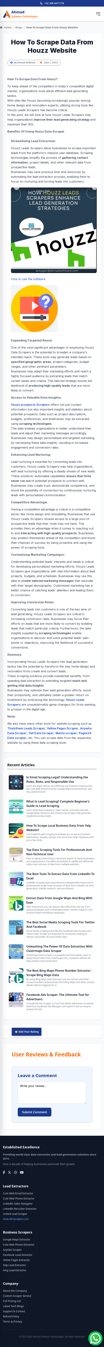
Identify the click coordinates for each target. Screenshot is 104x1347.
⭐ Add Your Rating (27, 1031)
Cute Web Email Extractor (18, 1193)
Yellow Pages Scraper (62, 728)
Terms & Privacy (12, 1321)
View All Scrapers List (16, 1219)
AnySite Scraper (12, 1249)
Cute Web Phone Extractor (18, 1198)
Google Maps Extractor (16, 1239)
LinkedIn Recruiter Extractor (20, 1208)
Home (5, 27)
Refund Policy (11, 1316)
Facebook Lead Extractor (17, 1255)
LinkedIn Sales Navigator (18, 1203)
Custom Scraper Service (17, 1296)
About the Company (15, 1290)
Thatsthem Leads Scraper (26, 728)
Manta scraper (66, 733)
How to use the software (34, 304)
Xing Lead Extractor (14, 1270)
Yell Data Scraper (41, 733)
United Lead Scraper (15, 1214)
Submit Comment (34, 1112)
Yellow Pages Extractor (16, 1260)
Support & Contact (14, 1311)
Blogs (18, 27)
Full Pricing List (12, 1301)
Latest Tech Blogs (13, 1306)
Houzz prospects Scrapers (30, 404)
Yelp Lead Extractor (14, 1265)
